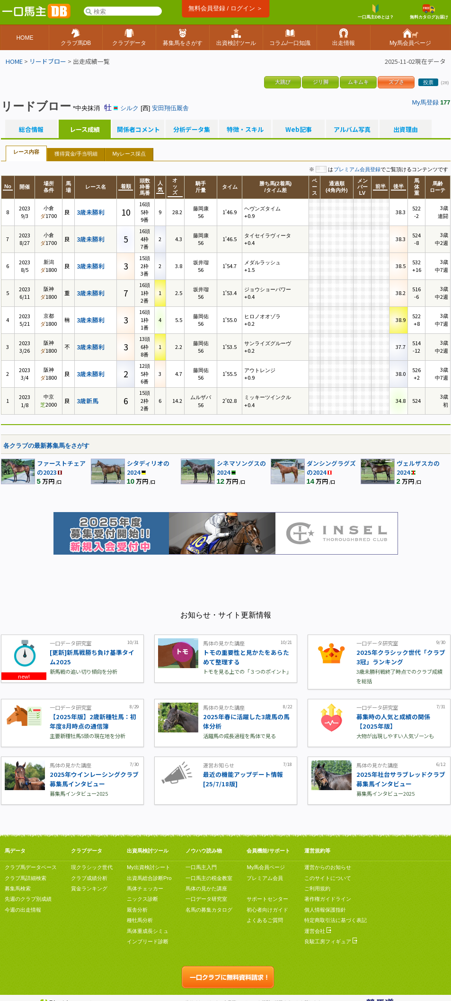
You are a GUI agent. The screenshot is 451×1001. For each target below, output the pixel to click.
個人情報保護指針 (325, 910)
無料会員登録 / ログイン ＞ (225, 8)
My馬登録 (425, 102)
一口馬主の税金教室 (209, 878)
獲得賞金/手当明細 (75, 154)
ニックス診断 (142, 899)
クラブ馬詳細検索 (25, 878)
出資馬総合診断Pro (149, 878)
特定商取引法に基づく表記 (335, 920)
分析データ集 (191, 129)
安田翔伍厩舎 (170, 108)
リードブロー (47, 61)
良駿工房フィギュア (330, 941)
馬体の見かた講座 (206, 888)
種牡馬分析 (140, 920)
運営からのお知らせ (327, 867)
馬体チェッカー (145, 888)
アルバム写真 (352, 129)
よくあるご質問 (265, 920)
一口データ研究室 (206, 899)
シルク (129, 108)
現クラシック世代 (92, 867)
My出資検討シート (148, 867)
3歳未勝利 (91, 212)
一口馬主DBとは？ (376, 11)
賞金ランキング (89, 888)
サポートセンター (267, 899)
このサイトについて (327, 878)
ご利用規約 (317, 888)
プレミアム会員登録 (357, 169)
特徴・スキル (245, 129)
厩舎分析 (137, 910)
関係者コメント (138, 129)
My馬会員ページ (266, 867)
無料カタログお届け (429, 11)
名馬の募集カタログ (209, 910)
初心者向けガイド (267, 910)
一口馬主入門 (201, 867)
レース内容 (26, 152)
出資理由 (405, 129)
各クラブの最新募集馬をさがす (46, 445)
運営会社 (317, 931)
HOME (14, 61)
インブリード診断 (147, 941)
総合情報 (31, 129)
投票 (428, 82)
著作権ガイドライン (327, 899)
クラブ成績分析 (89, 878)
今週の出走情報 (23, 910)
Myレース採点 (129, 154)
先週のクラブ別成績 (28, 899)
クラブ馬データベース (31, 867)
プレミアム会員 (265, 878)
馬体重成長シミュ (147, 931)
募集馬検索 (18, 888)
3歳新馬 (87, 400)
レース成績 (85, 129)
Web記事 (298, 129)
